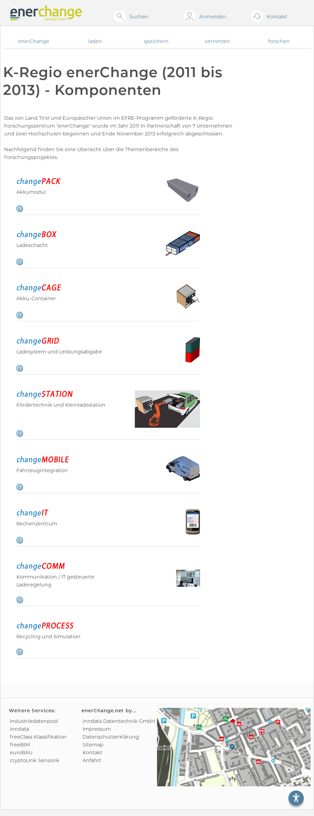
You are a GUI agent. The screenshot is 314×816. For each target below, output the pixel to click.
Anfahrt (92, 760)
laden (95, 41)
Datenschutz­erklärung (111, 737)
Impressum (97, 729)
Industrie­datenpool (34, 721)
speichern (156, 41)
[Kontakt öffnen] (258, 16)
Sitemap (93, 745)
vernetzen (217, 41)
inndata (19, 729)
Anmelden (212, 16)
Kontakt (92, 752)
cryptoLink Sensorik (34, 760)
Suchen (138, 16)
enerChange (33, 41)
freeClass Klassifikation (38, 737)
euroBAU (21, 752)
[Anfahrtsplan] (234, 747)
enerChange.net (103, 710)
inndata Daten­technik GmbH (119, 721)
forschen (279, 41)
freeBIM (20, 745)
